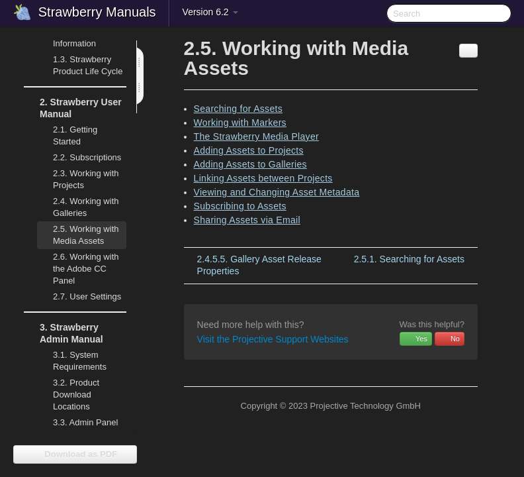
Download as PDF (75, 454)
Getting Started (75, 135)
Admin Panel (77, 423)
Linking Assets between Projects (263, 178)
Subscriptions (87, 157)
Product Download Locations (76, 394)
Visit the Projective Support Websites (273, 339)
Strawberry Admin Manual (63, 331)
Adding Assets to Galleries (250, 164)
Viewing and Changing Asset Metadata (277, 192)
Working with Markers (240, 122)
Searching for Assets (238, 108)
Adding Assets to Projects (249, 150)
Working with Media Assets (77, 233)
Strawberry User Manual (73, 106)
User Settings (79, 297)
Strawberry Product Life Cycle (80, 64)
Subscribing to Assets (240, 206)
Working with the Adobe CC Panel (77, 267)
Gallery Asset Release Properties (259, 265)
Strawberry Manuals (97, 12)
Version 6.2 (210, 12)
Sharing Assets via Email (247, 220)
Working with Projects (77, 178)
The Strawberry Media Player (256, 136)
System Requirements (72, 359)
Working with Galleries (77, 205)
